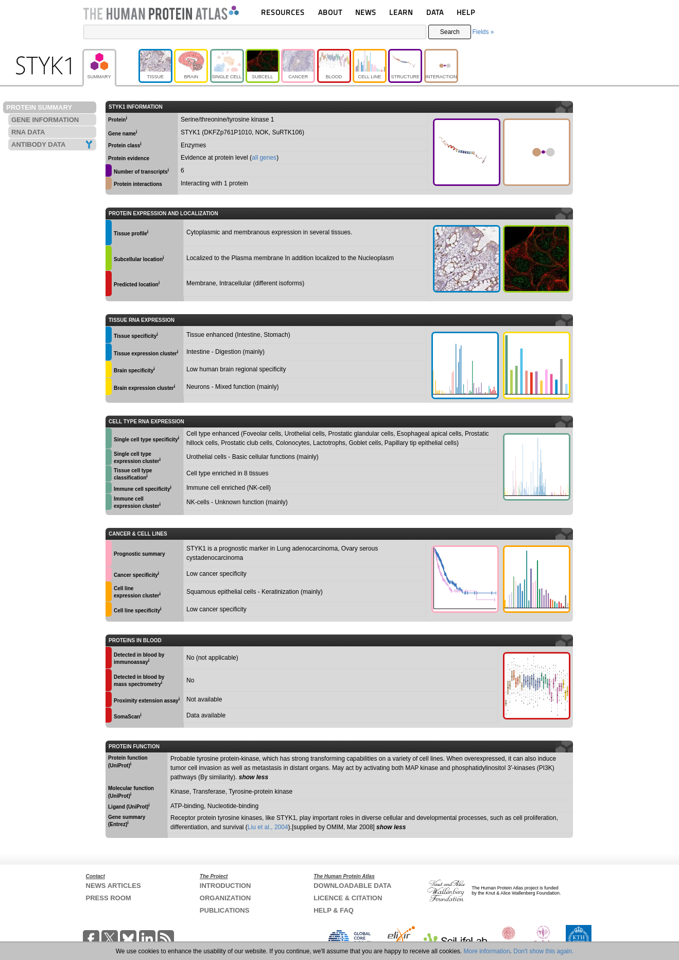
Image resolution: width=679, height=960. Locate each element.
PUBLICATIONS (225, 910)
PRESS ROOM (108, 898)
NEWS (365, 12)
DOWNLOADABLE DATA (352, 885)
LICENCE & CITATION (348, 898)
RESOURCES (283, 12)
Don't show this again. (543, 951)
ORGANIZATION (225, 898)
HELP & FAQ (334, 910)
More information (487, 951)
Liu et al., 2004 (268, 827)
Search (450, 32)
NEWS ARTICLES (113, 885)
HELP (466, 12)
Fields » (483, 32)
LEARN (401, 12)
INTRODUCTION (225, 885)
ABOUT (330, 12)
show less (253, 777)
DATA (435, 12)
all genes (264, 157)
